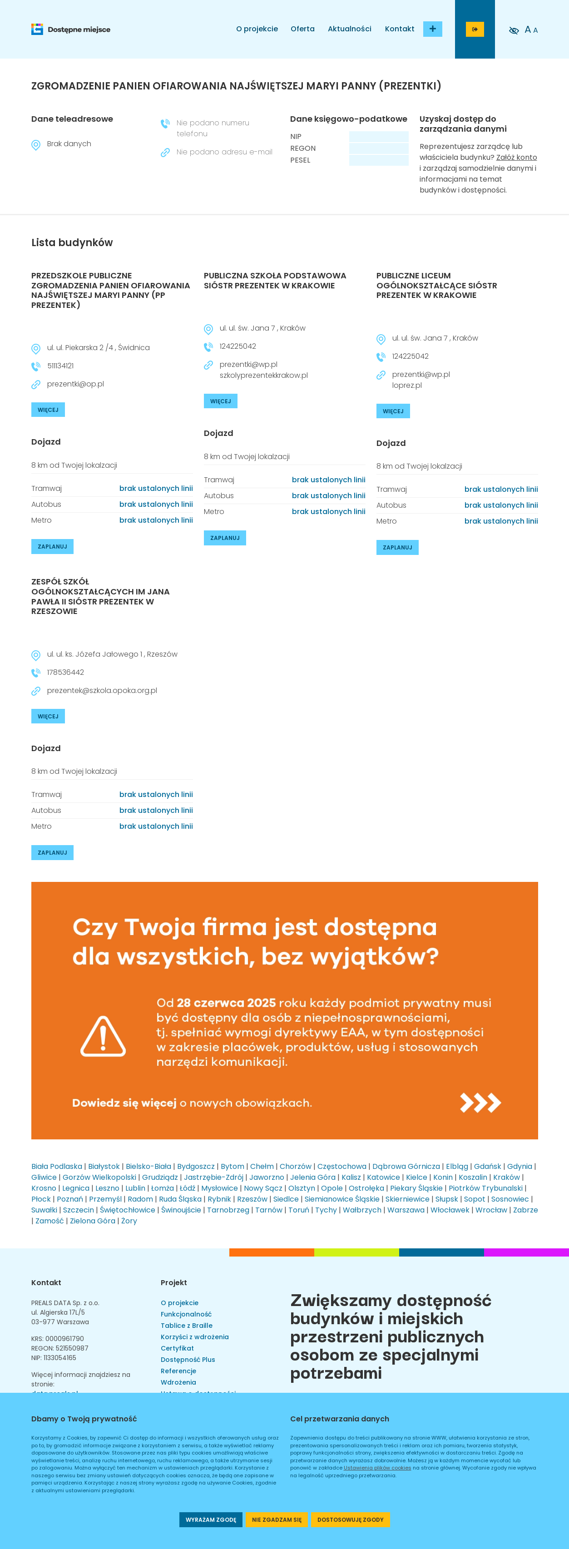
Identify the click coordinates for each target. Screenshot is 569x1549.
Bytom (232, 1166)
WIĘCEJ (48, 410)
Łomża (162, 1188)
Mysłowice (219, 1188)
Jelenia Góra (313, 1177)
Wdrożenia (178, 1382)
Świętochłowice (127, 1210)
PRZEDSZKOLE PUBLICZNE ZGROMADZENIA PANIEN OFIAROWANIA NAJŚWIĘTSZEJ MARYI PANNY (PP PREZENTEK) (110, 290)
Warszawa (406, 1210)
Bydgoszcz (196, 1166)
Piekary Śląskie (416, 1188)
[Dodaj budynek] (432, 29)
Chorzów (296, 1166)
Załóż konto (516, 157)
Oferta (303, 29)
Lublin (135, 1188)
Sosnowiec (510, 1199)
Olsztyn (301, 1188)
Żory (129, 1221)
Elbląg (457, 1166)
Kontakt (400, 29)
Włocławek (450, 1210)
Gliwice (44, 1177)
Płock (41, 1199)
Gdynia (519, 1166)
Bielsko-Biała (148, 1166)
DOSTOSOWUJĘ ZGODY (350, 1520)
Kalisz (351, 1177)
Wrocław (491, 1210)
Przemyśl (105, 1199)
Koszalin (473, 1177)
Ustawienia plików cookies (377, 1467)
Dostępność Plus (188, 1359)
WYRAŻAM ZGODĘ (211, 1520)
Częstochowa (341, 1166)
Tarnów (268, 1210)
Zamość (49, 1221)
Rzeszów (252, 1199)
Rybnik (219, 1199)
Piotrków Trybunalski (486, 1188)
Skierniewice (408, 1199)
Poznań (70, 1199)
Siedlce (286, 1199)
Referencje (178, 1371)
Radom (140, 1199)
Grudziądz (160, 1177)
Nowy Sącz (263, 1188)
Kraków (506, 1177)
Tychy (326, 1210)
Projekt (174, 1282)
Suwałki (44, 1210)
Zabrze (525, 1210)
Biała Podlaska (56, 1166)
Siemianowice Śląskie (342, 1199)
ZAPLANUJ (52, 546)
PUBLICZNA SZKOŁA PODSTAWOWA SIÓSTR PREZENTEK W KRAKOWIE (275, 280)
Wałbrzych (362, 1210)
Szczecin (78, 1210)
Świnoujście (181, 1210)
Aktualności (349, 29)
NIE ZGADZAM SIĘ (277, 1520)
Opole (332, 1188)
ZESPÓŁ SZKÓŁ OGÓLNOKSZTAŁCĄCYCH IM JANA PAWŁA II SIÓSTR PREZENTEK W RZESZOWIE (100, 596)
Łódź (187, 1188)
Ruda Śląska (180, 1199)
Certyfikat (177, 1348)
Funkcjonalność (186, 1314)
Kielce (416, 1177)
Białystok (104, 1166)
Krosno (43, 1188)
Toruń (298, 1210)
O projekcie (257, 29)
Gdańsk (487, 1166)
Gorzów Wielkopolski (99, 1177)
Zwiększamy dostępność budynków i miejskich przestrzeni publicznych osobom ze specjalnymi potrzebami (391, 1334)
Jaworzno (266, 1177)
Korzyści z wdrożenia (195, 1336)
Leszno (107, 1188)
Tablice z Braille (187, 1325)
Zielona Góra (92, 1221)
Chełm (262, 1166)
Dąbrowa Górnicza (406, 1166)
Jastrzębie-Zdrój (213, 1177)
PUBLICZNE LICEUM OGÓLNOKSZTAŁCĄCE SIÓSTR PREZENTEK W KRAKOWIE (436, 285)
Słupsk (446, 1199)
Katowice (383, 1177)
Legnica (75, 1188)
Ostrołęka (366, 1188)
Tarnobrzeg (228, 1210)
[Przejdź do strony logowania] (475, 29)
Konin (443, 1177)
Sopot (474, 1199)
